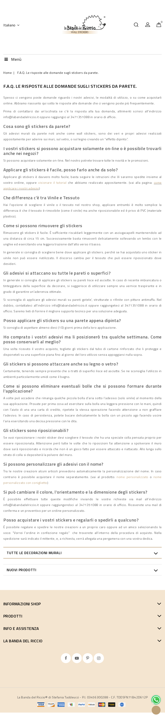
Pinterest (88, 658)
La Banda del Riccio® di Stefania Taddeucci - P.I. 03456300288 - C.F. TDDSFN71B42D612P (82, 697)
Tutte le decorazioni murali (34, 552)
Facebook (66, 658)
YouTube (77, 658)
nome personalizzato (132, 477)
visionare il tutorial (52, 182)
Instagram (99, 658)
